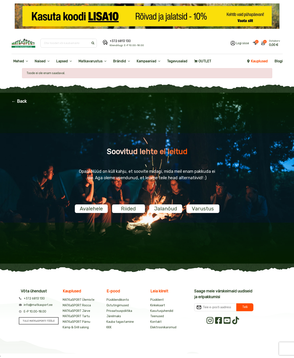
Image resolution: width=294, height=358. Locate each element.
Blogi (279, 61)
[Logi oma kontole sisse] (240, 43)
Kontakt (156, 322)
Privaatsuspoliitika (119, 311)
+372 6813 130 (120, 41)
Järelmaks (113, 316)
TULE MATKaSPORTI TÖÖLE (39, 320)
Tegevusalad (177, 61)
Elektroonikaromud (163, 327)
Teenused (157, 316)
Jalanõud (165, 209)
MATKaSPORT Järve (76, 311)
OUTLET (202, 61)
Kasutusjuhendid (161, 311)
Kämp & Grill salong (76, 327)
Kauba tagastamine (120, 322)
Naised (40, 61)
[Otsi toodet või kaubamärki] (65, 43)
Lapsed (62, 61)
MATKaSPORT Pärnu (76, 322)
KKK (109, 327)
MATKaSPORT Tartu (76, 316)
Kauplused (257, 61)
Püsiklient (157, 300)
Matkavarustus (90, 61)
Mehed (18, 61)
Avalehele (91, 209)
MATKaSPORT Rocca (77, 305)
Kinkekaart (157, 305)
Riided (128, 209)
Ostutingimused (117, 305)
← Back (19, 101)
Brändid (119, 61)
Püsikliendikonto (117, 300)
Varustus (203, 209)
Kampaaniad (146, 61)
